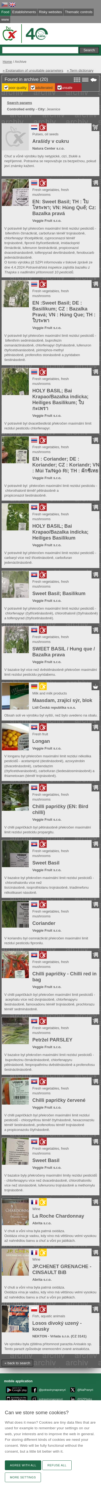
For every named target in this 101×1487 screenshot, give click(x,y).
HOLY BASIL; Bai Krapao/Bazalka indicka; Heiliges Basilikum (60, 532)
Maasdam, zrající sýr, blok (62, 700)
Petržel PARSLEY (52, 1040)
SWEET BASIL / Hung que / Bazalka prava (63, 651)
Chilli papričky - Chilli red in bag (64, 976)
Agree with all (23, 1465)
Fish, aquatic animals (48, 1316)
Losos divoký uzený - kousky (57, 1326)
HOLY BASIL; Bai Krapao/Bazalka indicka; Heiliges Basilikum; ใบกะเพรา (60, 399)
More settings (23, 1477)
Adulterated (44, 88)
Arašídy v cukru (50, 141)
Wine (36, 1209)
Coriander (43, 923)
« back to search (17, 1363)
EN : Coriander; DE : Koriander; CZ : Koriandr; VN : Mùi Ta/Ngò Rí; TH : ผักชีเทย (65, 464)
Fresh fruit (40, 734)
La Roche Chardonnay (58, 1216)
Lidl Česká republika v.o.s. (54, 707)
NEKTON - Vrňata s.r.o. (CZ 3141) (59, 1336)
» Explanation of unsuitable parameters (33, 70)
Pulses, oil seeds (45, 134)
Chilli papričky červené (58, 1100)
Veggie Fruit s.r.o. (46, 221)
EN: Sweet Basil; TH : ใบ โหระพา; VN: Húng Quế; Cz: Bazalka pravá (64, 207)
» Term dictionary (80, 70)
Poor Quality (17, 88)
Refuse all (57, 1465)
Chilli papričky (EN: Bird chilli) (60, 809)
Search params (19, 103)
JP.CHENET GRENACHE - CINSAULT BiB (61, 1269)
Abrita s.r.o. (41, 1223)
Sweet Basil (46, 863)
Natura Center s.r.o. (48, 148)
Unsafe (67, 88)
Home (7, 62)
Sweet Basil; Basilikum (58, 593)
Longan (41, 741)
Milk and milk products (49, 693)
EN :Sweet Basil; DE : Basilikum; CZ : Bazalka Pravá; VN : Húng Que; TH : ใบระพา (64, 311)
